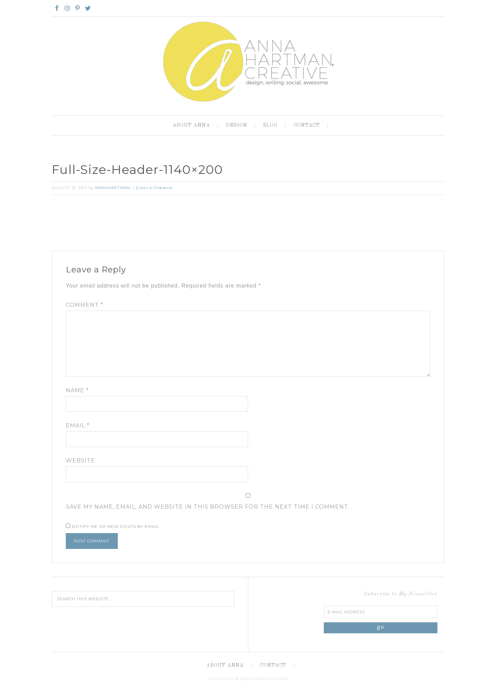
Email (78, 425)
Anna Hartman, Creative (248, 61)
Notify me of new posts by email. (116, 526)
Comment (84, 305)
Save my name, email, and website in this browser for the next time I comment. (208, 506)
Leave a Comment (154, 188)
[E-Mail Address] (380, 612)
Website (80, 460)
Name (77, 390)
